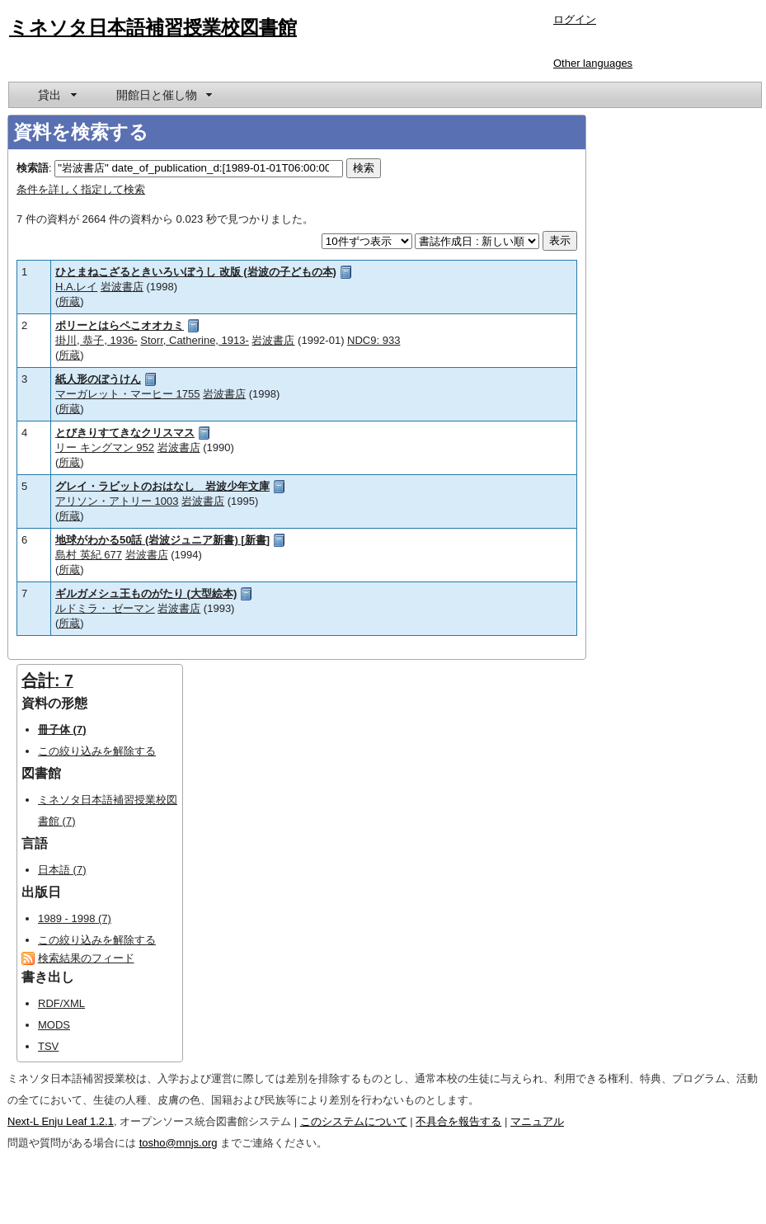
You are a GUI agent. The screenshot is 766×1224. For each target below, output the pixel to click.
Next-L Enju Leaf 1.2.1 (60, 1121)
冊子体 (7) (62, 729)
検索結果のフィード (86, 958)
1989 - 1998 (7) (74, 918)
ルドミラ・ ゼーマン (105, 608)
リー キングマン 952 (104, 447)
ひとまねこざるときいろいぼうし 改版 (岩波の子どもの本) (195, 272)
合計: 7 (47, 680)
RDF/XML (61, 1003)
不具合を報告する (458, 1121)
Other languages (592, 63)
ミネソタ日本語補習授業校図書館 (153, 27)
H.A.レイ (76, 286)
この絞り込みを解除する (97, 751)
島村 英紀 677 (88, 554)
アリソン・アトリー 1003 (117, 501)
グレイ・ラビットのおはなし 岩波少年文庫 (162, 486)
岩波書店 (122, 286)
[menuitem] (56, 94)
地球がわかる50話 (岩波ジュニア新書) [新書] (162, 540)
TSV (48, 1046)
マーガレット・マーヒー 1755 (127, 394)
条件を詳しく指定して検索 (80, 189)
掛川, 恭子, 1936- (96, 340)
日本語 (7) (62, 870)
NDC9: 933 (373, 340)
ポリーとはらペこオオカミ (119, 325)
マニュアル (537, 1121)
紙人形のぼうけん (98, 379)
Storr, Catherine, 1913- (194, 340)
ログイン (574, 19)
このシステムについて (353, 1121)
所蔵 (69, 301)
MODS (54, 1025)
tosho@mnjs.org (178, 1143)
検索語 (32, 168)
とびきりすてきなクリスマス (125, 432)
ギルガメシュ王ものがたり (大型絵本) (146, 593)
